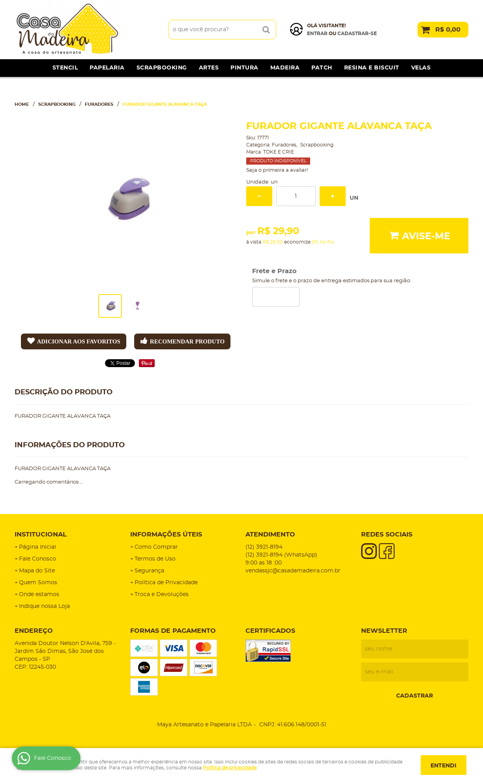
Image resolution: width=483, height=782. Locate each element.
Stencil (65, 68)
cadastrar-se (357, 33)
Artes (209, 68)
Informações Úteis (166, 534)
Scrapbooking (162, 68)
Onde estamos (39, 594)
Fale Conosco (37, 559)
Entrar (317, 33)
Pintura (244, 68)
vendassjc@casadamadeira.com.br (293, 571)
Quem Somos (38, 582)
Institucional (41, 534)
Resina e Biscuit (371, 68)
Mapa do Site (37, 571)
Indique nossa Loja (44, 606)
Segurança (149, 571)
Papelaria (107, 68)
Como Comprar (156, 547)
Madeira (285, 68)
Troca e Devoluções (162, 594)
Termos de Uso (155, 559)
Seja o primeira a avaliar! (277, 170)
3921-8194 (264, 547)
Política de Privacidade (166, 582)
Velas (421, 68)
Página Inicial (37, 547)
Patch (321, 68)
